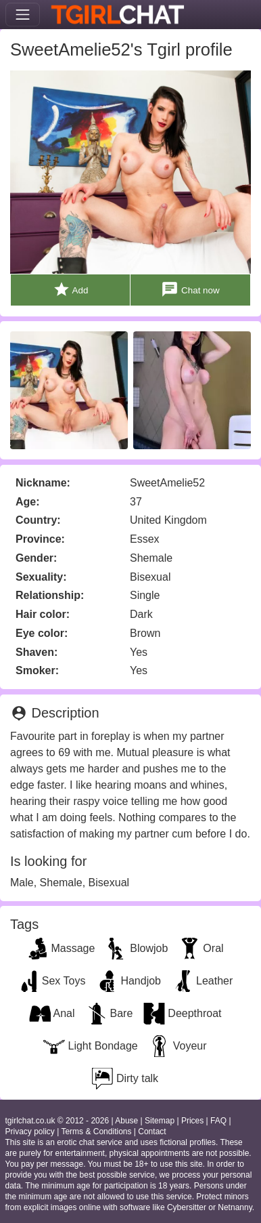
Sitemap (159, 1120)
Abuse (126, 1120)
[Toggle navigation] (22, 14)
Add (71, 290)
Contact (152, 1131)
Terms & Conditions (96, 1131)
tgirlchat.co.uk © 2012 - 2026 (57, 1120)
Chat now (190, 290)
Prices (192, 1120)
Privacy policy (30, 1131)
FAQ (218, 1120)
